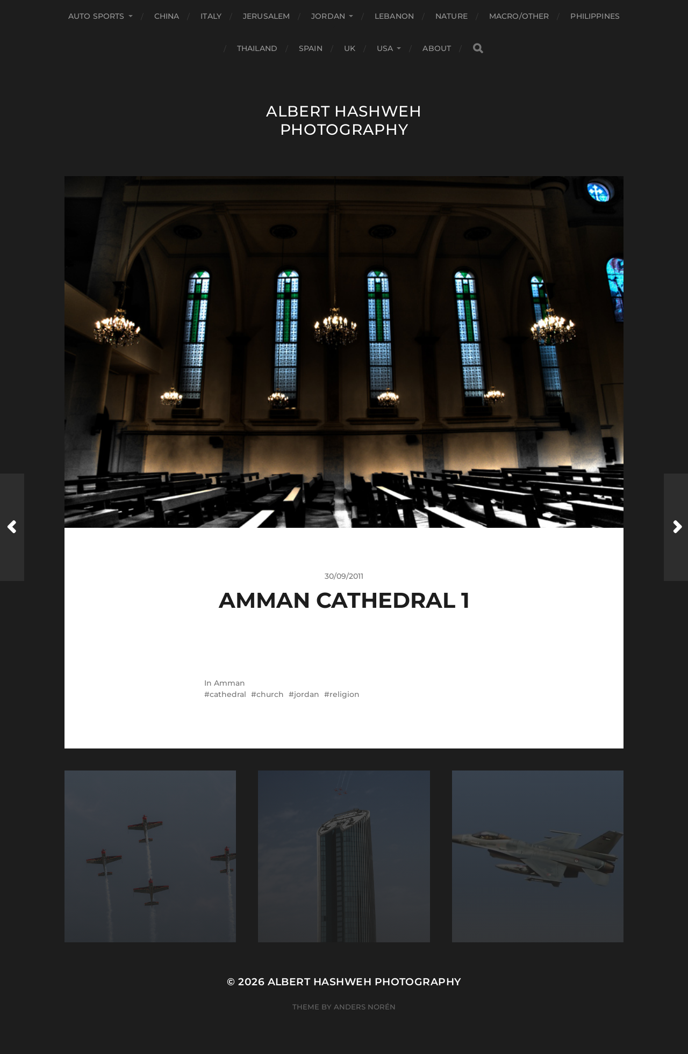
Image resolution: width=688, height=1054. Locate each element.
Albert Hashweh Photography (344, 120)
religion (344, 694)
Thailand (257, 48)
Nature (451, 16)
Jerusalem (266, 16)
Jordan (328, 16)
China (167, 16)
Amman (229, 683)
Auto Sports (96, 16)
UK (349, 48)
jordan (306, 694)
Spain (310, 48)
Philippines (595, 16)
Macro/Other (519, 16)
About (436, 48)
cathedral (228, 694)
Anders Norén (365, 1006)
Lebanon (394, 16)
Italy (210, 16)
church (270, 694)
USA (385, 48)
